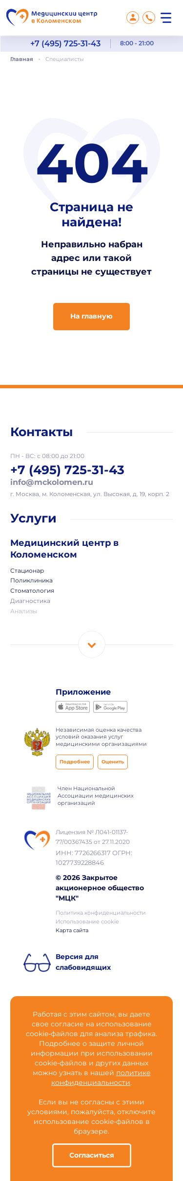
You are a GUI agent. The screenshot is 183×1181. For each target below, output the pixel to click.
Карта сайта (72, 931)
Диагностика (30, 601)
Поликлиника (31, 581)
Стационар (27, 571)
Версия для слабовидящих (83, 962)
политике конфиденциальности (101, 1078)
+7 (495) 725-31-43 (65, 43)
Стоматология (32, 591)
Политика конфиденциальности (101, 913)
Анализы (23, 611)
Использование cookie (87, 922)
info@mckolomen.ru (51, 483)
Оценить (113, 762)
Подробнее (75, 762)
